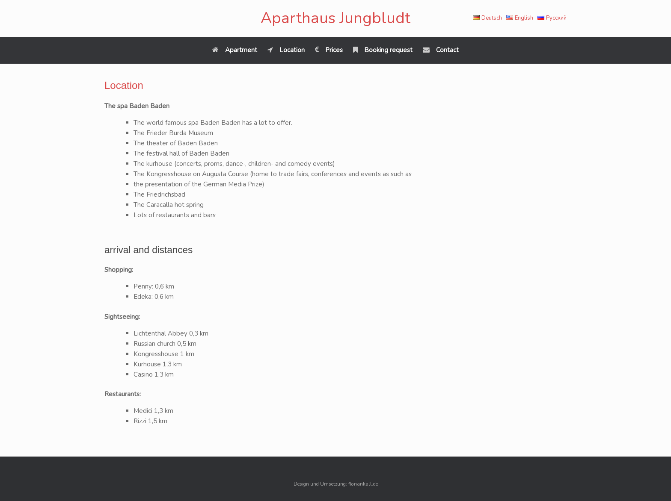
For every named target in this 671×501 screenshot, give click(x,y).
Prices (329, 50)
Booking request (383, 50)
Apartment (234, 50)
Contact (441, 50)
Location (286, 50)
